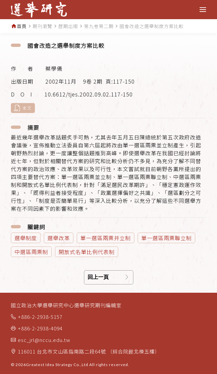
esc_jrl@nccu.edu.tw (44, 339)
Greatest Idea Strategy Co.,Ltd (57, 364)
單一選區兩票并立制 (105, 238)
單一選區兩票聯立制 (166, 238)
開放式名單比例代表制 (87, 252)
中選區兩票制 (31, 252)
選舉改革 (58, 238)
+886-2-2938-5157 (40, 316)
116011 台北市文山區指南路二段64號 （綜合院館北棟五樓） (89, 351)
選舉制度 (25, 238)
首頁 (22, 26)
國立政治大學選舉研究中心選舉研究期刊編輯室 (66, 305)
